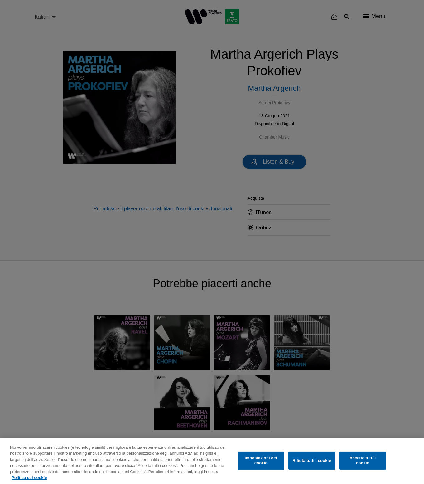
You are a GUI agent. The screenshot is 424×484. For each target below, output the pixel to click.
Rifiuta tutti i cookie (311, 460)
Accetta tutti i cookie (362, 460)
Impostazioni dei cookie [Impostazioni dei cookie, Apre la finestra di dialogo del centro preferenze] (261, 460)
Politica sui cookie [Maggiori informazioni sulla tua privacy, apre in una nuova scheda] (29, 477)
